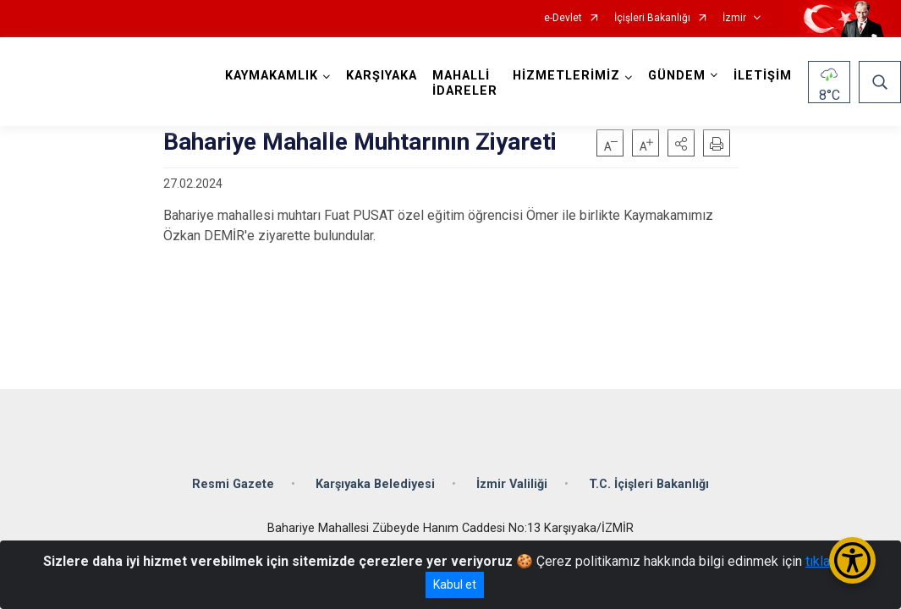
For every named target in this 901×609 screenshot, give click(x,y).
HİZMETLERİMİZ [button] (566, 76)
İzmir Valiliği (511, 484)
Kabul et (454, 584)
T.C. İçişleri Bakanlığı (649, 484)
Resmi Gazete (233, 484)
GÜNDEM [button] (677, 76)
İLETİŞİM (762, 76)
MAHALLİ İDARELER (464, 83)
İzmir (734, 18)
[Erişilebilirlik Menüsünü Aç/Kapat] (852, 560)
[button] (681, 142)
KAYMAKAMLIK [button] (271, 76)
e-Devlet (563, 18)
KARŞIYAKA (381, 76)
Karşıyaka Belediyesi (375, 484)
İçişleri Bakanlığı (652, 18)
